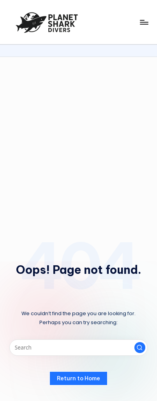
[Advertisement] (78, 139)
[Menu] (144, 22)
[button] (139, 347)
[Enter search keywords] (78, 347)
